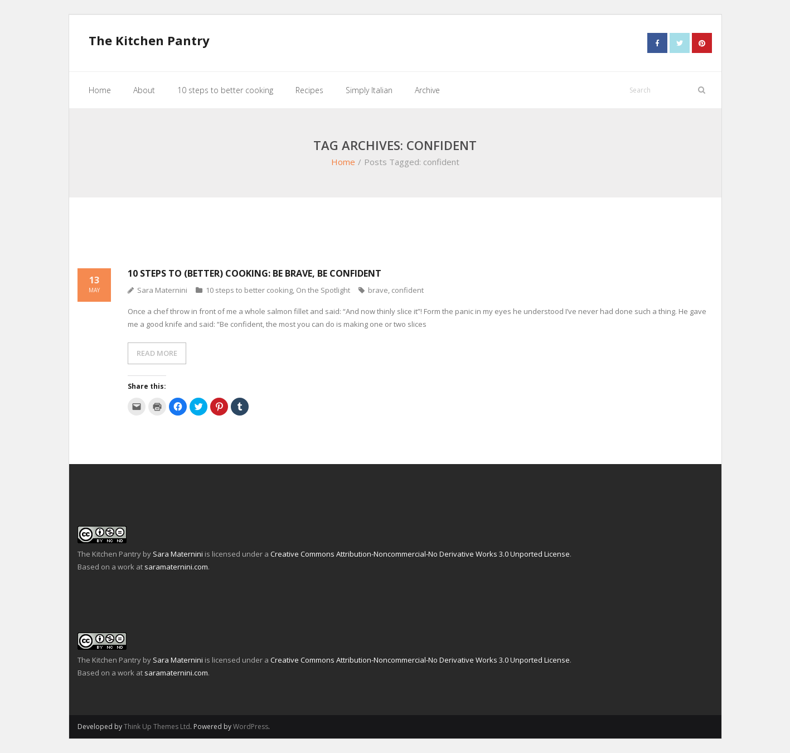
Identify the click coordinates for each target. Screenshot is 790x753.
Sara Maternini (162, 290)
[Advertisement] (395, 239)
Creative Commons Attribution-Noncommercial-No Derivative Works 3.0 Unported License (420, 554)
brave (378, 290)
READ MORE (157, 353)
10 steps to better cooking (249, 290)
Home (343, 161)
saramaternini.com (176, 567)
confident (407, 290)
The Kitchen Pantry (109, 554)
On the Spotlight (323, 290)
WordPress (250, 726)
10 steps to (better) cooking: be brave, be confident (254, 273)
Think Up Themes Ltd (157, 726)
